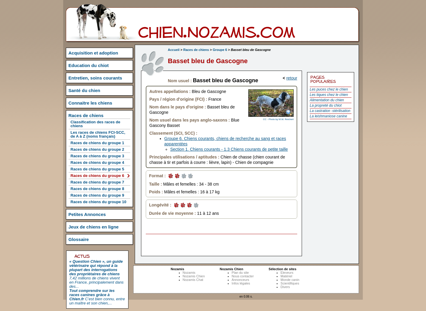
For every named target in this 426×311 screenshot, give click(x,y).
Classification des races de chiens (95, 124)
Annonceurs (240, 280)
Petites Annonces (87, 214)
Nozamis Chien (194, 276)
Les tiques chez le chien (329, 95)
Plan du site (240, 272)
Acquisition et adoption (93, 52)
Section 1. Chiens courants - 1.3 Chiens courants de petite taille (229, 149)
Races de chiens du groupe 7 (97, 182)
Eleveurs (287, 272)
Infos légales (241, 283)
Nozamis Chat (193, 280)
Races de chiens (196, 50)
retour (291, 78)
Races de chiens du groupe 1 (97, 143)
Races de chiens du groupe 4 (97, 162)
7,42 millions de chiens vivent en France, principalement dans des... (96, 274)
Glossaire (79, 239)
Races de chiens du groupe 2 (97, 149)
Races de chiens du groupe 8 (97, 188)
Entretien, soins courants (95, 77)
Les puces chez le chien (329, 89)
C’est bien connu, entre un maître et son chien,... (97, 296)
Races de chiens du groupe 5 (97, 169)
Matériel (286, 276)
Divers (285, 287)
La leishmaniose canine (328, 116)
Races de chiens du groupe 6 (97, 175)
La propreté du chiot (326, 105)
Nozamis (189, 272)
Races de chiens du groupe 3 (97, 156)
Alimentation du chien (327, 100)
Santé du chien (84, 90)
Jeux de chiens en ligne (94, 226)
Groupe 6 (220, 50)
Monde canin (290, 280)
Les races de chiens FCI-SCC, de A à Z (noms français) (98, 134)
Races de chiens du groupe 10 (98, 202)
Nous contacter (243, 276)
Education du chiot (89, 65)
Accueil (173, 50)
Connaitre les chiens (90, 102)
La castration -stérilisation (330, 111)
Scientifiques (290, 283)
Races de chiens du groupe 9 (97, 195)
